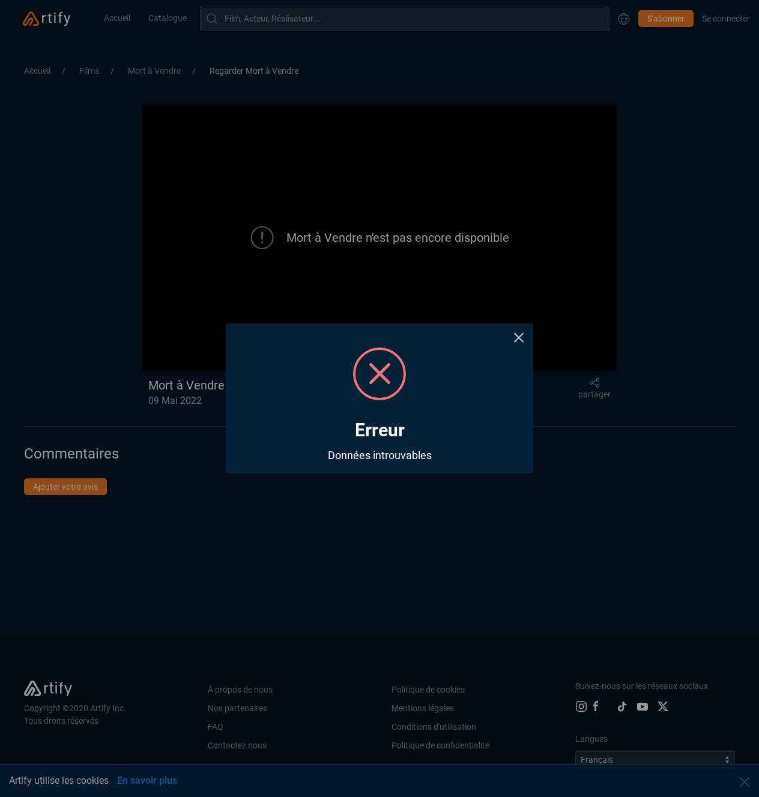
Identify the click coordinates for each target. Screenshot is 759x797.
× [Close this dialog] (519, 337)
